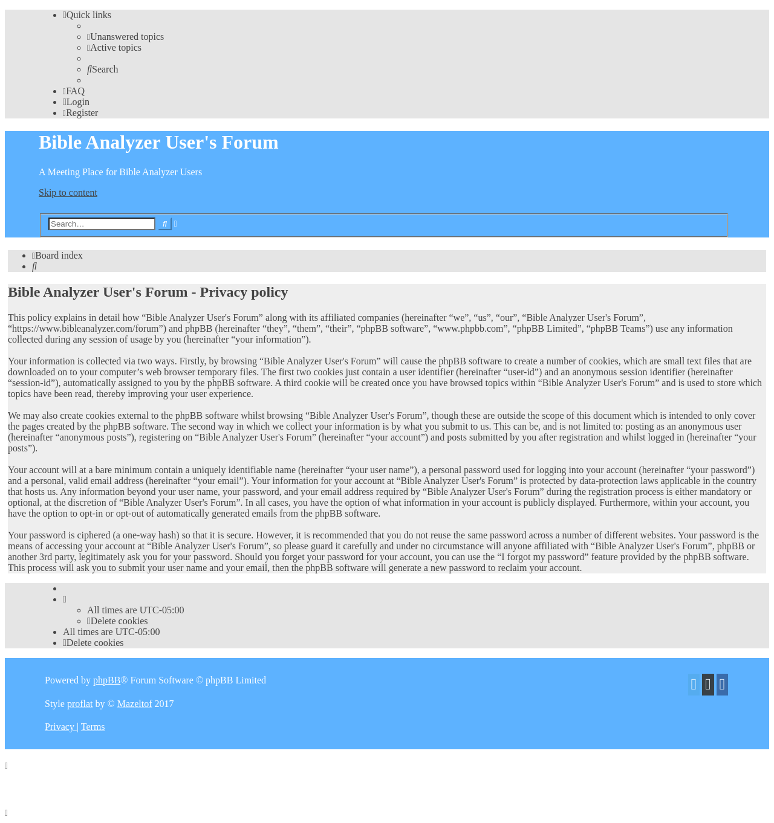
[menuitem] (125, 36)
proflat (80, 704)
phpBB (106, 680)
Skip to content (68, 192)
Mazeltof (134, 704)
